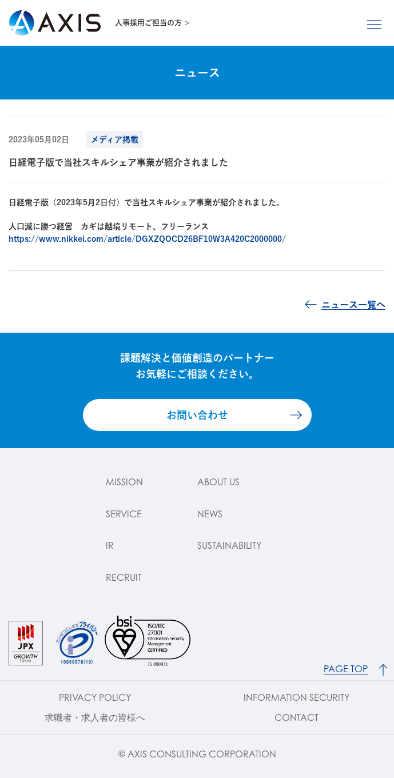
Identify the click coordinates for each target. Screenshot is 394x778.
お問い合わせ (197, 415)
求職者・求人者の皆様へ (95, 717)
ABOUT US (218, 482)
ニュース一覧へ (353, 304)
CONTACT (296, 717)
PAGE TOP (346, 669)
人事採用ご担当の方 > (152, 22)
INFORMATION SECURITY (296, 697)
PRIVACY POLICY (95, 697)
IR (110, 545)
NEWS (209, 514)
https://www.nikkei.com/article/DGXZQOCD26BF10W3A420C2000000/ (147, 239)
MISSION (124, 482)
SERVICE (124, 514)
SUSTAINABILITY (229, 545)
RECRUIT (124, 577)
